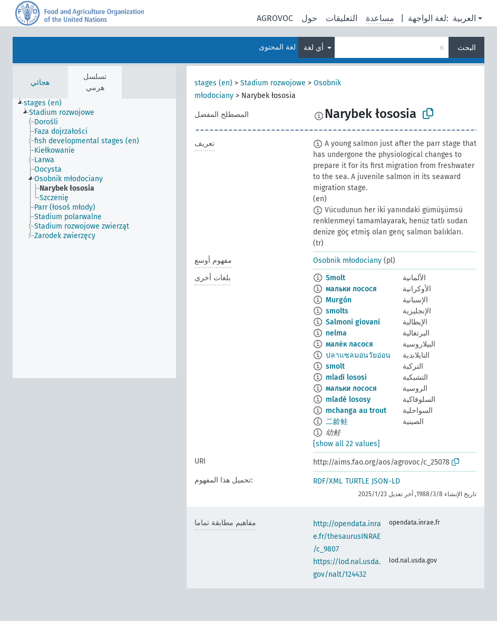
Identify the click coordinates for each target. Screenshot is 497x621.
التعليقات (341, 18)
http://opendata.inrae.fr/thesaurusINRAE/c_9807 (347, 536)
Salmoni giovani (353, 322)
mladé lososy (348, 399)
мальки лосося (351, 288)
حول (309, 18)
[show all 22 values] (346, 443)
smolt (335, 366)
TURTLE (357, 481)
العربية (464, 18)
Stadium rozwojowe (273, 82)
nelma (336, 333)
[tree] (94, 238)
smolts (337, 311)
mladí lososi (346, 377)
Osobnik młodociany (347, 260)
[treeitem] (47, 103)
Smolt (335, 277)
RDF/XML (328, 481)
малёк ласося (349, 344)
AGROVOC (275, 18)
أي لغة (315, 47)
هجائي (40, 82)
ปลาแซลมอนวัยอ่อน (358, 355)
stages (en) (213, 82)
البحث (466, 47)
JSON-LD (386, 481)
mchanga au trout (356, 410)
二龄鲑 (337, 421)
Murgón (339, 299)
